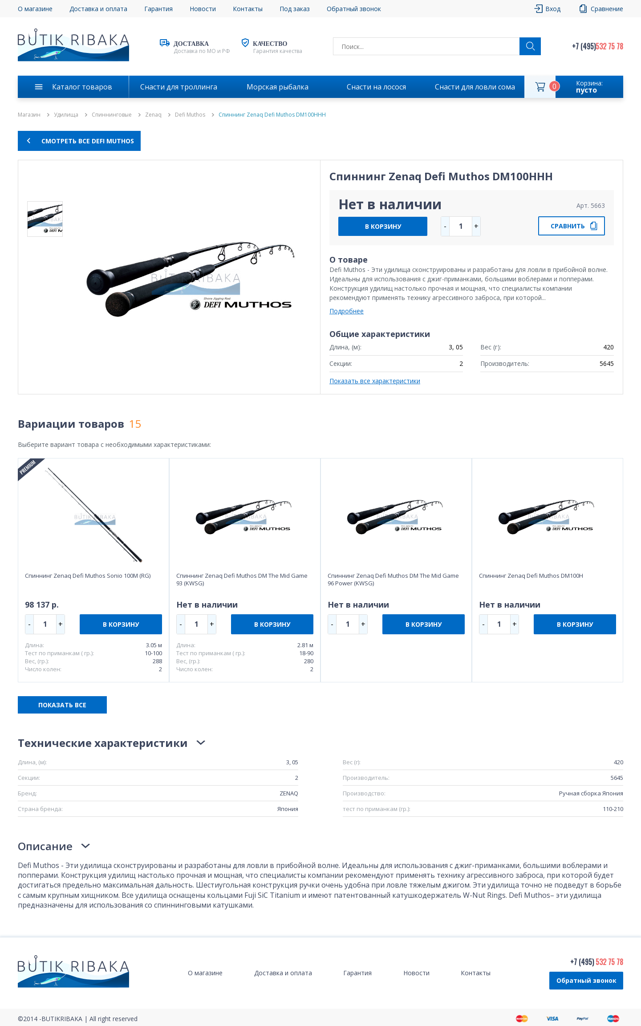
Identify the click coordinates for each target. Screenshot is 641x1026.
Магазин (29, 115)
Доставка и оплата (98, 8)
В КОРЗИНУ (383, 226)
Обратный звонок (354, 8)
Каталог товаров (82, 87)
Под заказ (295, 8)
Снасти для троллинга (178, 87)
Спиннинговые (112, 115)
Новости (203, 8)
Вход (552, 8)
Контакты (248, 8)
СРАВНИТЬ (568, 226)
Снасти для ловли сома (475, 87)
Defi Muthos (190, 115)
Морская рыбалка (277, 87)
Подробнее (346, 311)
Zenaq (153, 115)
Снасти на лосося (376, 87)
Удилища (66, 115)
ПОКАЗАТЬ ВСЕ (62, 705)
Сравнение (607, 8)
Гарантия (158, 8)
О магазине (35, 8)
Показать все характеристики (374, 381)
